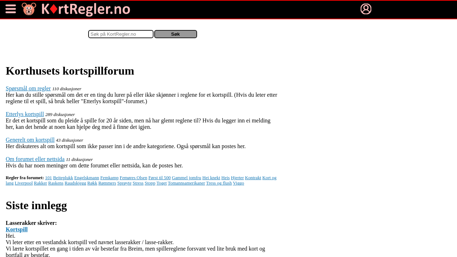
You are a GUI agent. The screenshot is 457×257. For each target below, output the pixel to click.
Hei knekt (211, 177)
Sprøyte (124, 183)
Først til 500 (160, 177)
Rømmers (107, 183)
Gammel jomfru (186, 177)
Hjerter (237, 177)
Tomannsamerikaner (186, 183)
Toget (161, 183)
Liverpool (23, 183)
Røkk (92, 183)
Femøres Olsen (133, 177)
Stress (138, 183)
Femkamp (109, 177)
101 (48, 177)
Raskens (56, 183)
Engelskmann (86, 177)
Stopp (150, 183)
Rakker (40, 183)
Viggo (238, 183)
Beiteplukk (63, 177)
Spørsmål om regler (28, 88)
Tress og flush (219, 183)
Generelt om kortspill (30, 140)
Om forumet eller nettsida (35, 159)
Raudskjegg (75, 183)
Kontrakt (253, 177)
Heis (225, 177)
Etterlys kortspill (25, 114)
